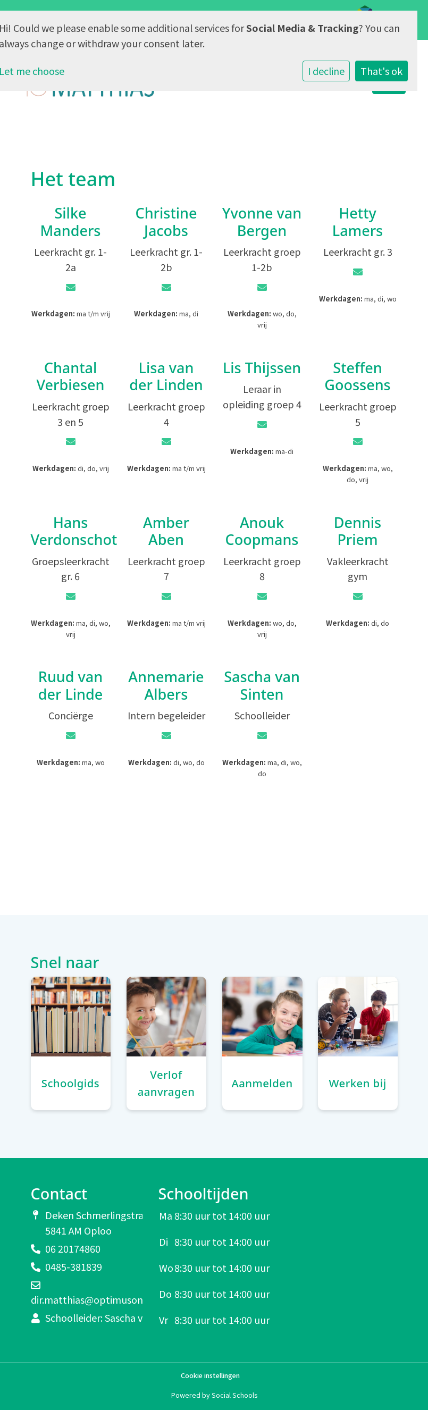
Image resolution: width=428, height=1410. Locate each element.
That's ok (381, 71)
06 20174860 (72, 1248)
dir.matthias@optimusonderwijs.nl (107, 1299)
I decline (326, 71)
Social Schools (234, 1395)
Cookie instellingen (210, 1375)
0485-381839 (73, 1266)
